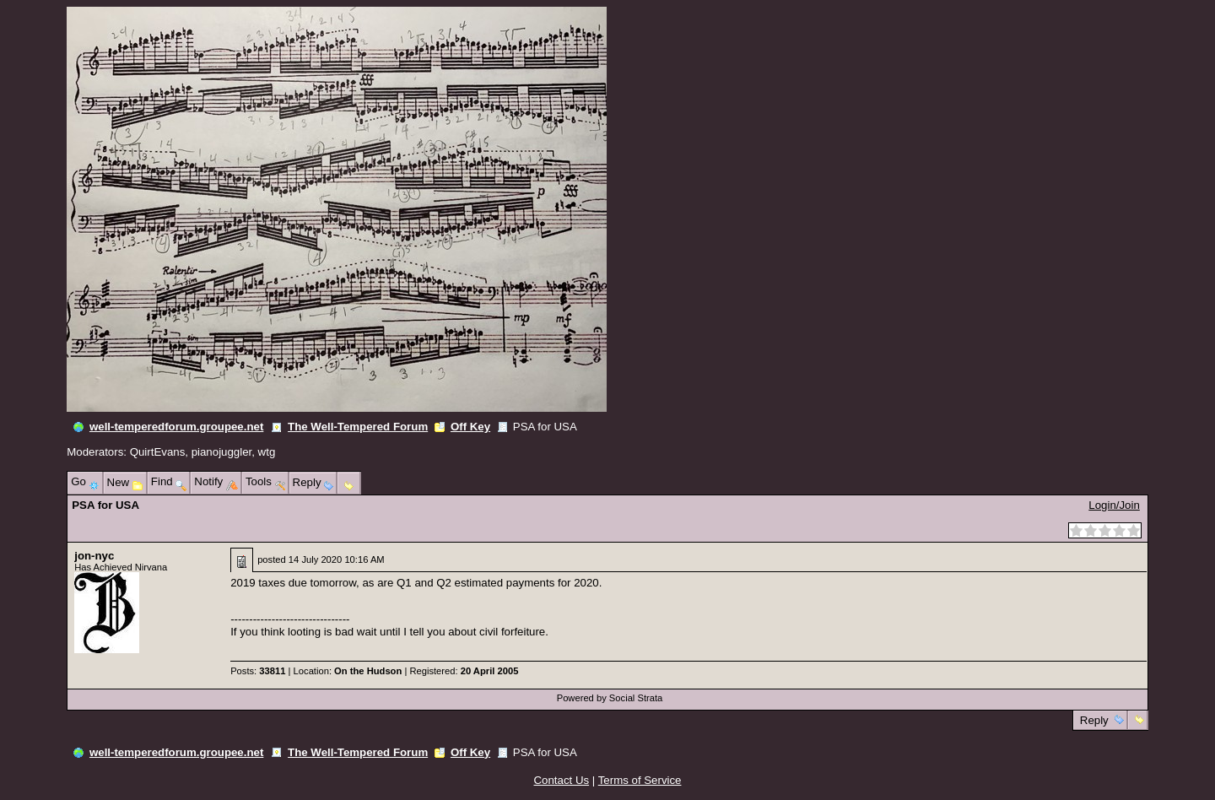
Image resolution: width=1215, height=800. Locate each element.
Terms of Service (640, 780)
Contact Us (562, 780)
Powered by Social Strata (610, 698)
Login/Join (1113, 505)
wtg (267, 452)
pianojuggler (222, 452)
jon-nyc (94, 555)
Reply (1094, 720)
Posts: (257, 671)
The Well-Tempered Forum (358, 426)
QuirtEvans (158, 452)
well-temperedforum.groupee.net (176, 426)
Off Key (470, 426)
